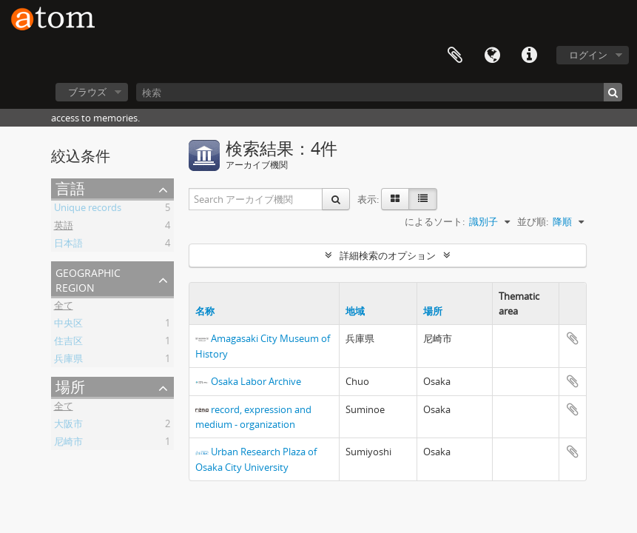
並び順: (532, 221)
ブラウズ (87, 91)
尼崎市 (68, 443)
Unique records (87, 209)
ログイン (588, 54)
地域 (355, 311)
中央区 (68, 325)
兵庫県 (68, 360)
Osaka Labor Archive (256, 381)
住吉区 (68, 342)
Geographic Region (88, 278)
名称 (205, 311)
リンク (528, 55)
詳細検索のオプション (388, 255)
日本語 (68, 245)
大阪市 (68, 425)
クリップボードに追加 (572, 338)
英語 (63, 227)
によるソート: (435, 221)
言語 (491, 55)
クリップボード (455, 55)
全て (63, 307)
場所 (70, 387)
